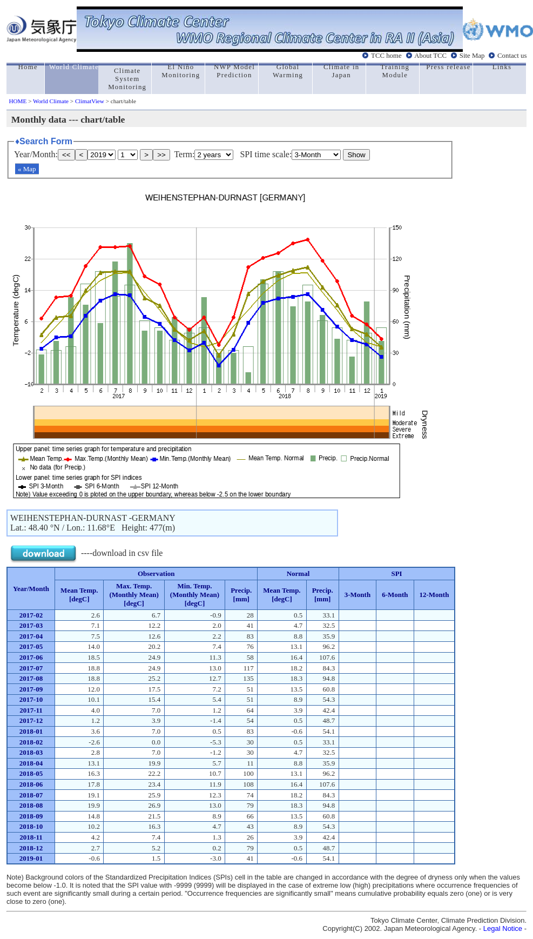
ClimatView (89, 101)
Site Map (472, 55)
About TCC (430, 55)
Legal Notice (502, 928)
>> (161, 155)
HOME (17, 101)
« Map (27, 169)
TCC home (386, 55)
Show (356, 155)
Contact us (512, 55)
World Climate (51, 101)
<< (66, 155)
